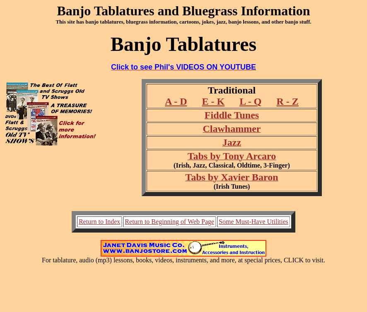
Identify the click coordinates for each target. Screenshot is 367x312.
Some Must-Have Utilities (253, 221)
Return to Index (99, 221)
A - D (176, 101)
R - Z (288, 101)
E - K (213, 101)
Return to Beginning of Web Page (169, 221)
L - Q (250, 101)
